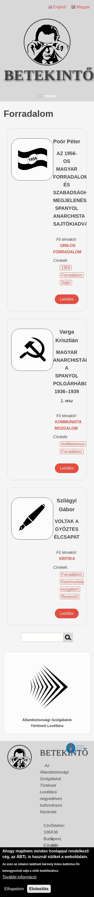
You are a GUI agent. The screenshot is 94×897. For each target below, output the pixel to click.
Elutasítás (39, 888)
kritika (67, 559)
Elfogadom (14, 888)
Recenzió (69, 596)
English (57, 7)
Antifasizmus (72, 444)
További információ (19, 877)
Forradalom (71, 275)
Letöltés (66, 299)
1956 (65, 267)
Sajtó (66, 282)
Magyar (80, 7)
